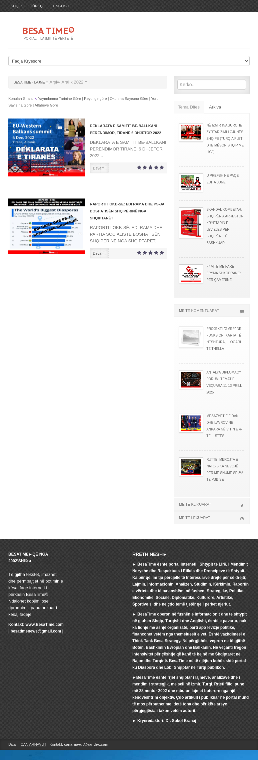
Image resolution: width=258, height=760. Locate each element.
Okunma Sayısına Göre (129, 99)
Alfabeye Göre (46, 105)
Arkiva (215, 107)
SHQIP (16, 6)
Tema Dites (189, 107)
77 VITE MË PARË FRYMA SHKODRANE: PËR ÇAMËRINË (223, 273)
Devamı (99, 168)
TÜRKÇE (37, 6)
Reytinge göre (95, 99)
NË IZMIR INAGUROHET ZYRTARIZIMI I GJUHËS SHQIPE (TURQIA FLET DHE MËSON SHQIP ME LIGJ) (225, 139)
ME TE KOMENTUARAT (211, 310)
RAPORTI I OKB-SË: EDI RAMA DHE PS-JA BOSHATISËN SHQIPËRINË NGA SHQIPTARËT (127, 211)
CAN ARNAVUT (33, 744)
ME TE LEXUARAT (211, 517)
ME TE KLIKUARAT (211, 504)
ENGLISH (61, 6)
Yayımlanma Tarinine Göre (59, 99)
